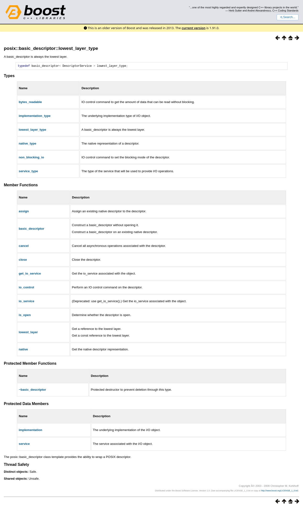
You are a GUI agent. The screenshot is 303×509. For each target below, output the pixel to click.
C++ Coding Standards (285, 10)
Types (9, 76)
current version (194, 28)
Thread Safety (16, 465)
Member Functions (21, 186)
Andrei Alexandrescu (259, 10)
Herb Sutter (235, 10)
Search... (287, 17)
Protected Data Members (26, 404)
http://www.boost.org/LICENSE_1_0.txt (279, 491)
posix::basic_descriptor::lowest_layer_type (51, 48)
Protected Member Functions (30, 364)
